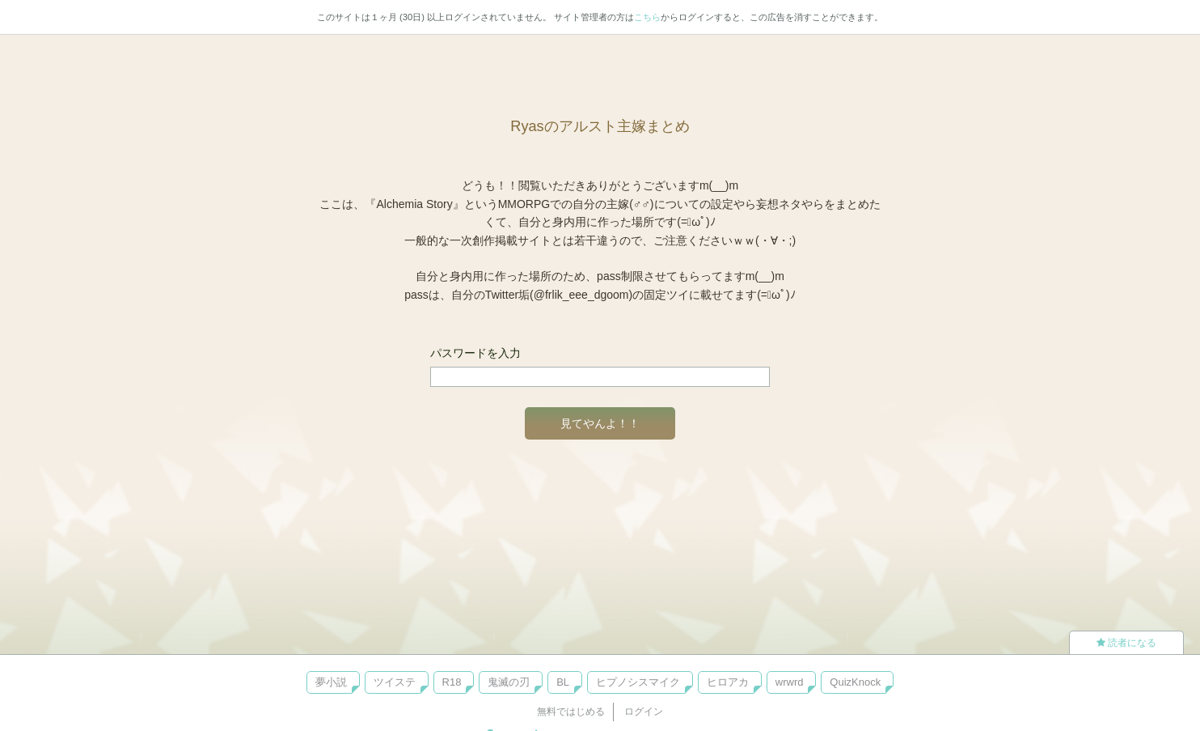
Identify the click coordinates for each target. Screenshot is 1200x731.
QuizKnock (855, 682)
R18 (452, 682)
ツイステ (395, 682)
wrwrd (789, 682)
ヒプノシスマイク (638, 682)
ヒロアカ (728, 682)
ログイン (643, 711)
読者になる (1126, 642)
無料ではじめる (571, 711)
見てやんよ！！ (600, 423)
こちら (647, 17)
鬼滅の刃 (509, 682)
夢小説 (331, 682)
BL (562, 682)
